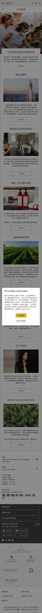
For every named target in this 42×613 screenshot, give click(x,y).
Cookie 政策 (25, 309)
